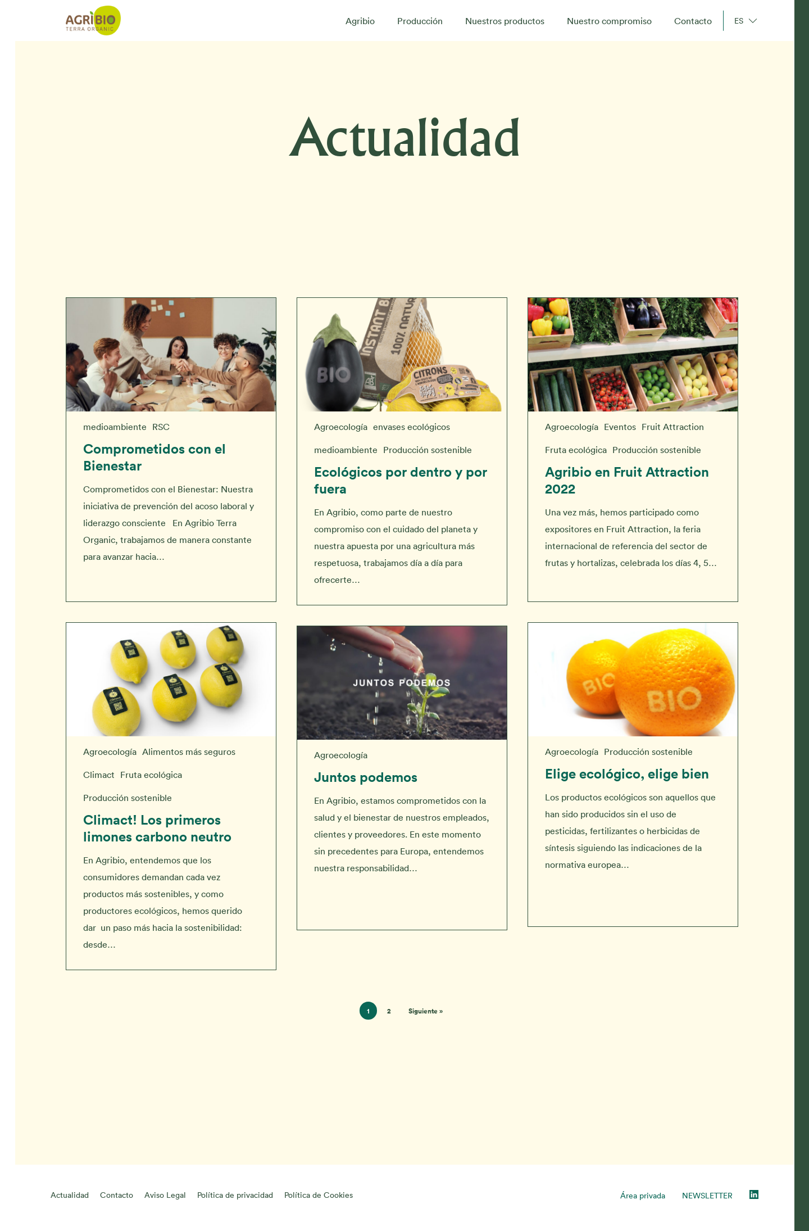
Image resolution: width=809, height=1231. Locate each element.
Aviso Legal (165, 1195)
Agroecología (340, 426)
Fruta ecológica (576, 449)
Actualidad (70, 1195)
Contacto (116, 1195)
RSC (161, 426)
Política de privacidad (235, 1195)
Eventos (620, 426)
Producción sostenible (427, 449)
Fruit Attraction (673, 426)
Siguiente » (425, 1011)
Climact (99, 780)
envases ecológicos (411, 426)
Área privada (642, 1196)
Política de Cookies (318, 1195)
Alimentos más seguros (188, 757)
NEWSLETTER (707, 1196)
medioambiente (115, 426)
